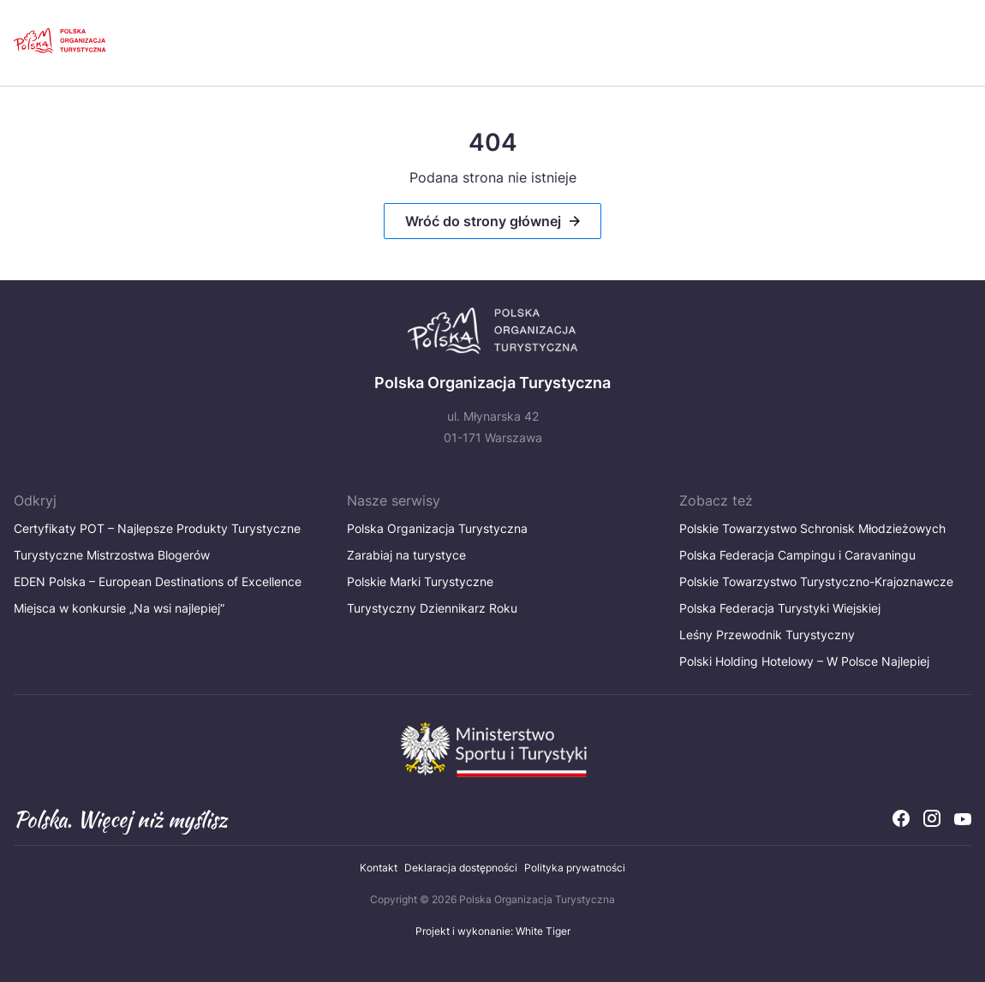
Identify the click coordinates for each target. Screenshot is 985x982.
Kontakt (378, 867)
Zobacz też (716, 500)
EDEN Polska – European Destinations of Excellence (157, 581)
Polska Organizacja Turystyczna (437, 528)
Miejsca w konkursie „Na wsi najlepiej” (119, 608)
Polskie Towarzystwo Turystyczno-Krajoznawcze (816, 581)
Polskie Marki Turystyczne (420, 581)
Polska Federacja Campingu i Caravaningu (797, 555)
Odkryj (35, 500)
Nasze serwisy (393, 500)
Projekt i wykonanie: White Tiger (492, 931)
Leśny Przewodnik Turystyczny (767, 634)
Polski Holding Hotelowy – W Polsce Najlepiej (804, 661)
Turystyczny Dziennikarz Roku (432, 608)
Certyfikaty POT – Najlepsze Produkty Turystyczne (157, 528)
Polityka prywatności (574, 867)
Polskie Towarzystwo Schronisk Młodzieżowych (812, 528)
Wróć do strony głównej (483, 221)
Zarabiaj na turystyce (406, 555)
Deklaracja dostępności (460, 867)
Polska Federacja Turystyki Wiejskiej (780, 608)
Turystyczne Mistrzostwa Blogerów (117, 555)
